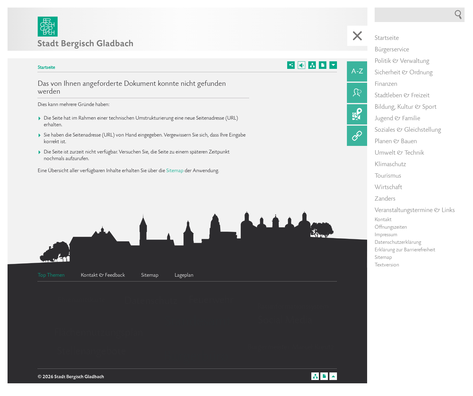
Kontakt (383, 220)
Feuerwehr (211, 300)
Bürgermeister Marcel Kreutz (291, 347)
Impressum (386, 235)
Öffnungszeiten (391, 227)
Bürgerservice (392, 50)
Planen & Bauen (396, 141)
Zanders (385, 199)
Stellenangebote (91, 351)
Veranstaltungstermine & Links (415, 210)
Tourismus (388, 176)
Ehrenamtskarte (81, 300)
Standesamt (197, 322)
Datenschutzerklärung (398, 242)
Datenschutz (151, 301)
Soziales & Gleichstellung (408, 130)
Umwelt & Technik (399, 153)
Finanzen (386, 84)
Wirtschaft (388, 187)
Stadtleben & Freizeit (402, 95)
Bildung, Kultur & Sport (405, 107)
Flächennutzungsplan (98, 333)
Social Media (285, 320)
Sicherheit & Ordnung (404, 72)
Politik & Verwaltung (402, 61)
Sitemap (174, 171)
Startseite (46, 68)
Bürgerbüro (196, 357)
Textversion (387, 265)
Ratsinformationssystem (293, 307)
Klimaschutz (390, 164)
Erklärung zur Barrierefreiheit (405, 250)
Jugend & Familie (397, 118)
